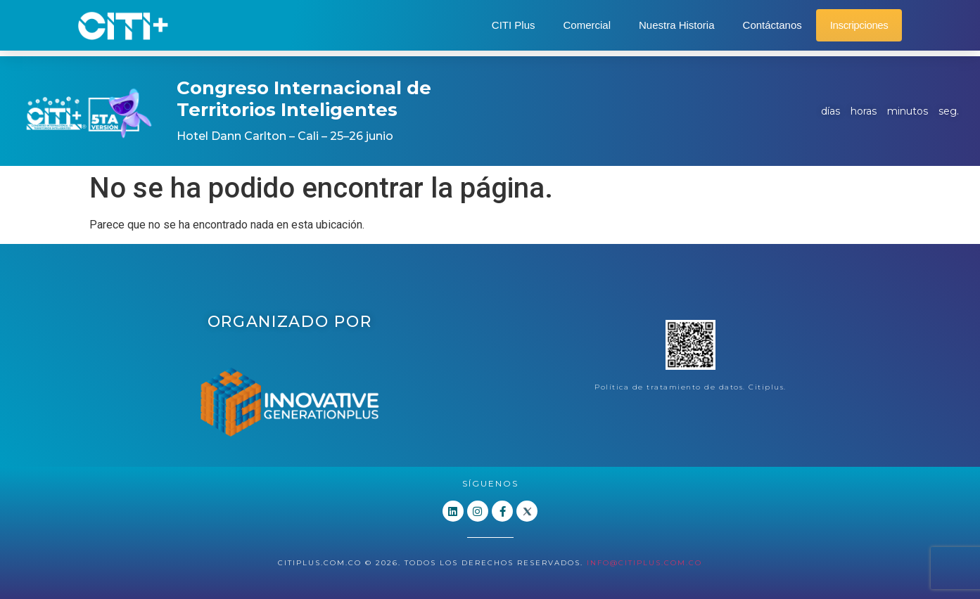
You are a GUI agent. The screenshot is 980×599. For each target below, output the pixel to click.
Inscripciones (859, 25)
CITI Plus (513, 25)
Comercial (587, 25)
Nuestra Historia (677, 25)
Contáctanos (772, 25)
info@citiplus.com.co (644, 562)
